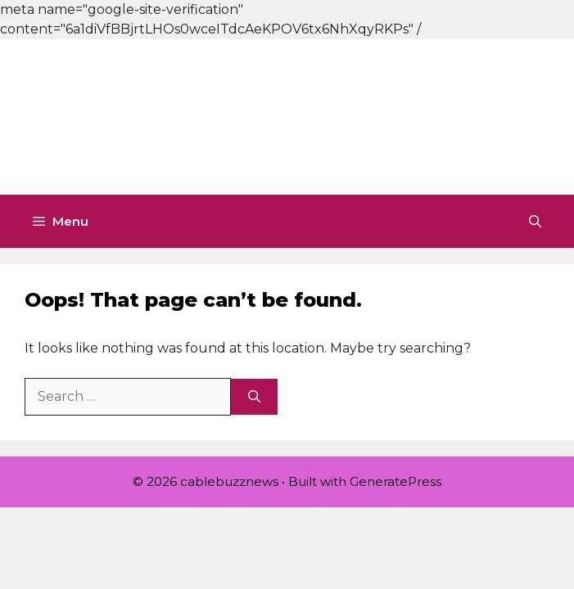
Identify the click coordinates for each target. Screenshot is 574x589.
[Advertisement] (287, 114)
